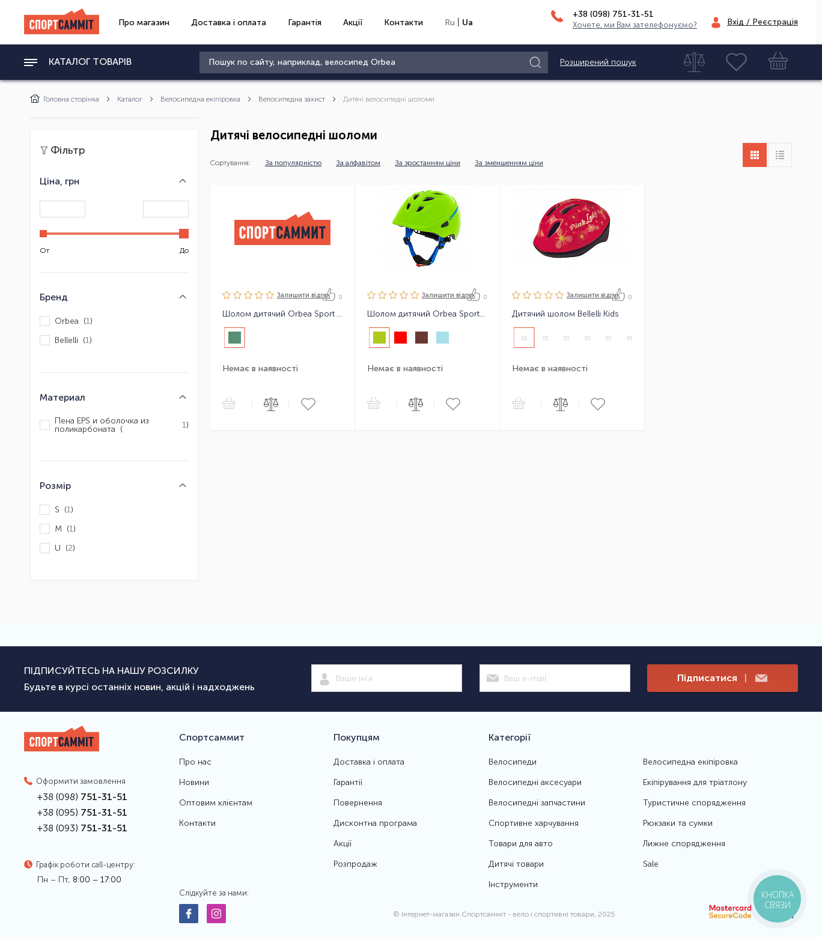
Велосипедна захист (291, 99)
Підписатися (722, 678)
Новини (194, 782)
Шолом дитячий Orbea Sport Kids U (427, 314)
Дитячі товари (516, 864)
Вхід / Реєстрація (762, 22)
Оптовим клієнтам (215, 803)
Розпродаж (355, 864)
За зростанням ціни (427, 162)
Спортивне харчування (534, 823)
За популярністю (293, 162)
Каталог (129, 99)
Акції (352, 22)
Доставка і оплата (228, 22)
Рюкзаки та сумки (678, 823)
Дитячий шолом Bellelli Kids (565, 314)
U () (57, 548)
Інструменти (513, 885)
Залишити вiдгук (303, 295)
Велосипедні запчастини (537, 803)
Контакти (403, 22)
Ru (450, 22)
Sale (651, 864)
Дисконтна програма (375, 823)
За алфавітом (358, 162)
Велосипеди (513, 762)
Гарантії (347, 782)
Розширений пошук (598, 62)
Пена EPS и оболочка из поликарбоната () (114, 425)
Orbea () (66, 321)
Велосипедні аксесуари (535, 782)
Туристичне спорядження (694, 803)
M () (58, 529)
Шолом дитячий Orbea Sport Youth (282, 314)
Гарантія (304, 22)
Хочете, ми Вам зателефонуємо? (635, 25)
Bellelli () (66, 340)
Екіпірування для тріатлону (695, 782)
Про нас (195, 762)
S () (56, 510)
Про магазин (143, 22)
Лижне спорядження (684, 844)
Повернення (357, 803)
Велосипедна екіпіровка (200, 99)
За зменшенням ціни (509, 162)
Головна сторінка (64, 99)
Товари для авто (521, 844)
